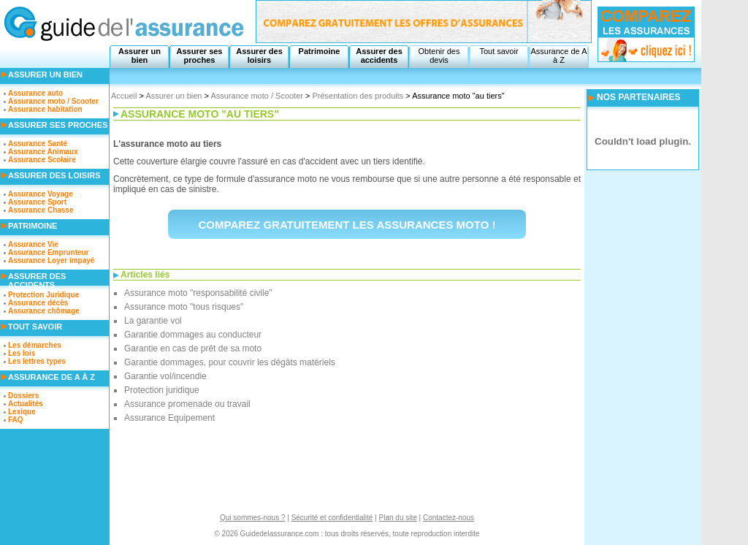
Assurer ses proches (200, 55)
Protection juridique (161, 390)
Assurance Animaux (43, 152)
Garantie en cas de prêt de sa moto (193, 348)
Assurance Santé (37, 144)
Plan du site (398, 518)
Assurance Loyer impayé (51, 260)
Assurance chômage (44, 311)
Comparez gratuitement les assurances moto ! (347, 224)
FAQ (15, 420)
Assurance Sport (37, 202)
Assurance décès (38, 303)
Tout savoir (498, 51)
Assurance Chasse (41, 210)
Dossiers (23, 396)
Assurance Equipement (169, 418)
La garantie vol (153, 321)
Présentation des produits (358, 95)
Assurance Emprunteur (48, 252)
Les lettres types (37, 361)
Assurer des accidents (379, 55)
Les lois (21, 353)
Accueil (124, 95)
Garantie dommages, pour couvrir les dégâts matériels (229, 362)
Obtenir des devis (439, 55)
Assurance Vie (33, 244)
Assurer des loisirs (259, 55)
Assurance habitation (45, 109)
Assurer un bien (139, 55)
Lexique (22, 412)
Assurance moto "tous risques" (183, 307)
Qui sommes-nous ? (252, 518)
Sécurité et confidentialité (332, 518)
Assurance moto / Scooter (256, 95)
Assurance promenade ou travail (187, 404)
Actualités (25, 404)
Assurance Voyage (40, 194)
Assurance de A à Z (558, 55)
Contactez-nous (448, 518)
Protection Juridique (43, 295)
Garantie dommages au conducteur (193, 334)
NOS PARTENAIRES (638, 97)
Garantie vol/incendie (165, 376)
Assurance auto (35, 93)
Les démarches (34, 345)
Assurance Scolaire (42, 160)
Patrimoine (319, 51)
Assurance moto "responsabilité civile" (198, 293)
